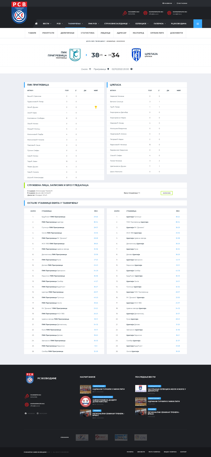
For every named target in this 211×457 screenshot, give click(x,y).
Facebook (167, 3)
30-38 (178, 238)
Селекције (140, 24)
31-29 (178, 324)
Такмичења (74, 24)
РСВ (59, 24)
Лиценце (105, 33)
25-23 (96, 265)
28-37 (96, 227)
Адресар (121, 33)
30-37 (178, 314)
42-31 (178, 260)
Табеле (32, 33)
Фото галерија (154, 452)
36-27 (96, 287)
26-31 (178, 281)
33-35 (96, 233)
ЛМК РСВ (92, 24)
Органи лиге (157, 33)
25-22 (96, 308)
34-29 (96, 271)
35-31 (96, 330)
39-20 (96, 335)
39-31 (96, 319)
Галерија (159, 24)
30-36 (96, 249)
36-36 (96, 276)
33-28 (178, 346)
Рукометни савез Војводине (35, 452)
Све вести (141, 452)
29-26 (96, 217)
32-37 (178, 341)
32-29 (96, 351)
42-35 (178, 271)
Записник (167, 193)
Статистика (87, 33)
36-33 (178, 276)
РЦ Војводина (178, 24)
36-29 (178, 227)
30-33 (96, 341)
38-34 (96, 222)
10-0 (95, 346)
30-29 (178, 351)
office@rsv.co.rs (153, 14)
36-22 (178, 217)
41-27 (96, 281)
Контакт (183, 452)
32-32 (178, 287)
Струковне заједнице (116, 24)
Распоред (138, 33)
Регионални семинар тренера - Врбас (108, 414)
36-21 (178, 335)
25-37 (178, 303)
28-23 (178, 319)
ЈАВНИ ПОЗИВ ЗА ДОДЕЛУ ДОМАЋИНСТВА (105, 401)
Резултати (48, 33)
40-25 (96, 297)
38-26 (96, 244)
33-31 (178, 265)
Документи (176, 33)
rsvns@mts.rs (177, 14)
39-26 (96, 303)
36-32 (178, 249)
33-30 (178, 297)
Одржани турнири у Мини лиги (108, 389)
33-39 (96, 254)
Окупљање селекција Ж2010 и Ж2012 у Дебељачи (167, 390)
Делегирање (67, 33)
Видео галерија (170, 452)
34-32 (96, 324)
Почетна (130, 452)
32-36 (178, 330)
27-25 (96, 260)
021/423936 (131, 14)
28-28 (96, 238)
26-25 (96, 314)
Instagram (182, 3)
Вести (46, 24)
